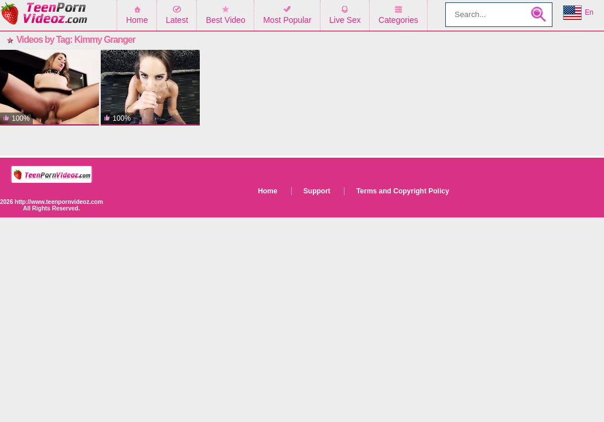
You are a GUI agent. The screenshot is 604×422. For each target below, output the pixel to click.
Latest (177, 20)
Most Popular (287, 20)
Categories (398, 20)
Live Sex (345, 20)
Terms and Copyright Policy (402, 191)
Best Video (225, 20)
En (578, 13)
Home (137, 20)
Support (316, 191)
